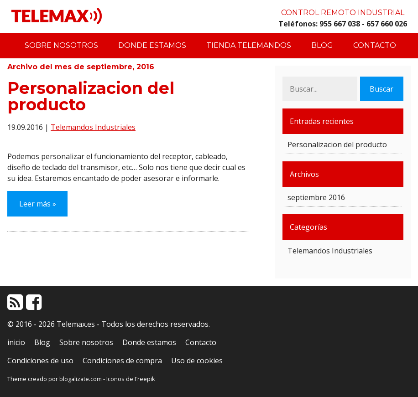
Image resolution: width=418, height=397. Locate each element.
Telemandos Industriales (93, 127)
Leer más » (37, 204)
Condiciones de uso (40, 361)
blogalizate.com (80, 379)
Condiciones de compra (122, 361)
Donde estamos (152, 45)
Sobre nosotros (61, 45)
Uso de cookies (197, 361)
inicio (16, 342)
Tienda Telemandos (248, 45)
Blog (322, 45)
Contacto (374, 45)
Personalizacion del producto (90, 96)
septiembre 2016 (316, 197)
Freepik (145, 379)
